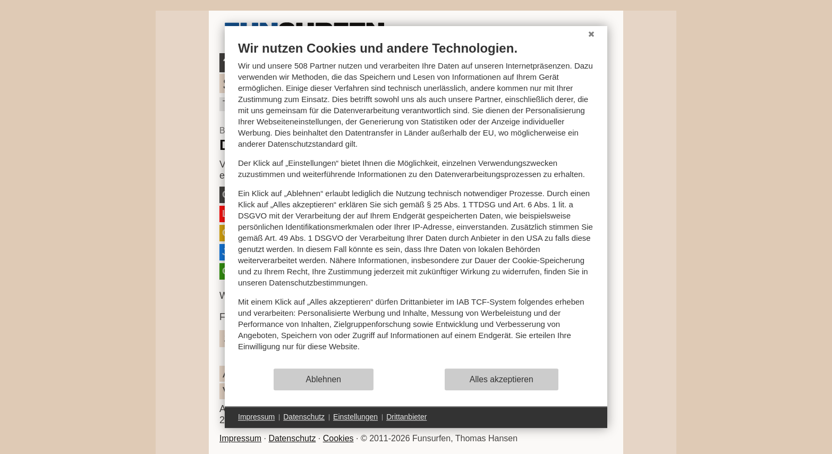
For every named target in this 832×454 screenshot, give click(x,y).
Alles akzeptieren (501, 379)
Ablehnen (324, 379)
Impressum (240, 438)
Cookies (338, 438)
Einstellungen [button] (355, 417)
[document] (416, 204)
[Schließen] (591, 34)
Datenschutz (292, 438)
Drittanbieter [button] (406, 417)
